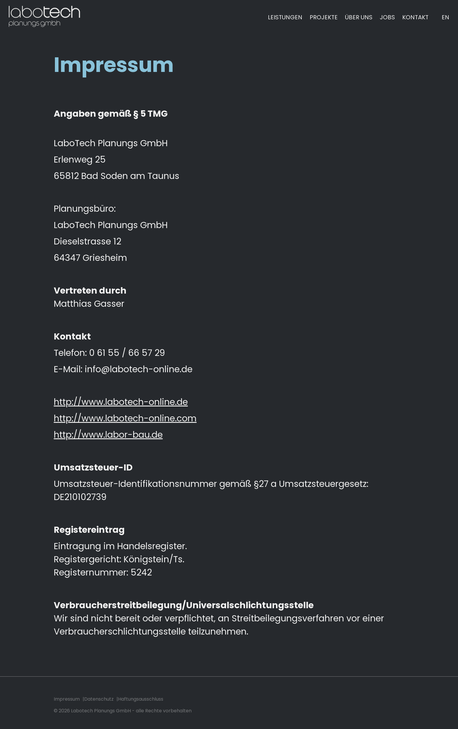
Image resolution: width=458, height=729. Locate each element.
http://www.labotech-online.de (121, 402)
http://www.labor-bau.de (108, 435)
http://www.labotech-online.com (125, 418)
